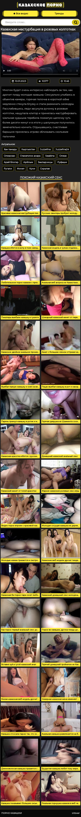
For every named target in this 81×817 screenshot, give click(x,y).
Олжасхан (9, 156)
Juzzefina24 (62, 149)
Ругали (8, 168)
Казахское (40, 5)
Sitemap (76, 813)
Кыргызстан (28, 149)
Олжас (63, 156)
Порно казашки (11, 813)
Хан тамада (10, 149)
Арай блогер (11, 162)
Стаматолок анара (30, 156)
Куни (32, 168)
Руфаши (62, 162)
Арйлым (28, 162)
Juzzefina (45, 149)
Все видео (20, 13)
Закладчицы (45, 162)
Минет (20, 168)
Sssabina (49, 156)
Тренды (59, 13)
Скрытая (45, 168)
